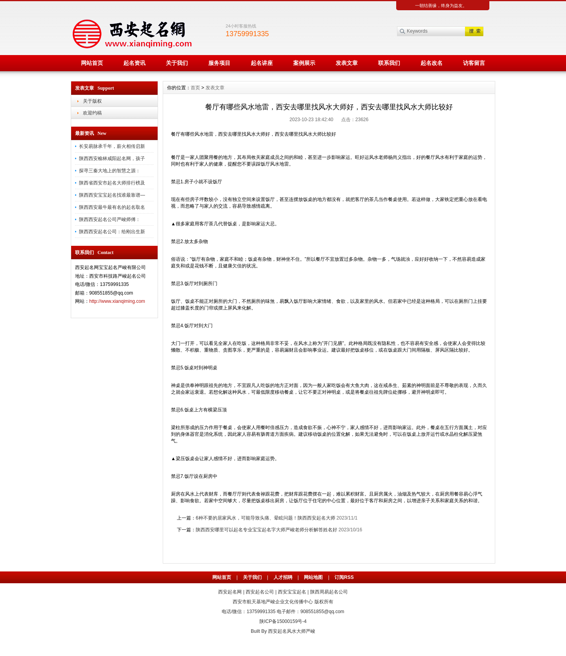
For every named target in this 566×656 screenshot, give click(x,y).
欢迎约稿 (92, 113)
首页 (195, 87)
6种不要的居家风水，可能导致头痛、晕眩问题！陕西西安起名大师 (265, 518)
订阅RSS (344, 577)
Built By (259, 631)
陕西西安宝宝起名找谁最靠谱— (112, 195)
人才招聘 (283, 577)
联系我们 (389, 63)
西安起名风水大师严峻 (291, 631)
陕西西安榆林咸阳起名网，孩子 (112, 158)
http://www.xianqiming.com (117, 301)
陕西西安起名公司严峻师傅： (109, 219)
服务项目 (219, 63)
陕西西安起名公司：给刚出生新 (112, 231)
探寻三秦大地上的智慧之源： (109, 170)
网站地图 (313, 577)
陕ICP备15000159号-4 (283, 621)
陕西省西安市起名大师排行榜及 (112, 183)
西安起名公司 (260, 592)
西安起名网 (230, 592)
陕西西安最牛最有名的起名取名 (112, 207)
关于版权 (92, 101)
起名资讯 (134, 63)
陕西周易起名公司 (329, 592)
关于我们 (177, 63)
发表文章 (347, 63)
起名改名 (432, 63)
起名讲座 (262, 63)
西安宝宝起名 (292, 592)
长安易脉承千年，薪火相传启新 (112, 146)
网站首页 (92, 63)
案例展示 (304, 63)
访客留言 (474, 63)
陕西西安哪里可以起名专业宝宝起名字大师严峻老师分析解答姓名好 (266, 530)
